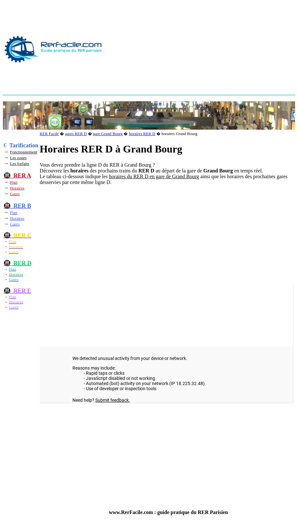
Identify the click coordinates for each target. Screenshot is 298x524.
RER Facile (49, 134)
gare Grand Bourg (108, 134)
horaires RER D (142, 134)
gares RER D (76, 134)
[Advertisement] (202, 49)
